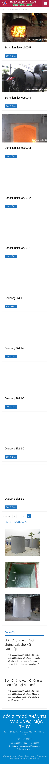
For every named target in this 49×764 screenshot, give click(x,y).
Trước (6, 516)
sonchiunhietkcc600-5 (18, 47)
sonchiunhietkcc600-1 (18, 248)
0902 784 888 (21, 743)
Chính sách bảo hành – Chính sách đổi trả (29, 757)
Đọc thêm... (11, 56)
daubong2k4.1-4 (14, 348)
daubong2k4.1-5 (14, 298)
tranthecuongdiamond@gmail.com (27, 746)
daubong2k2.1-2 (14, 448)
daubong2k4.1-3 (14, 398)
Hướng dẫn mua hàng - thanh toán (18, 756)
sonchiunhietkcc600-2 (18, 198)
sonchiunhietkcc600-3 (18, 147)
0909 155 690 (34, 743)
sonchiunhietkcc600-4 (18, 97)
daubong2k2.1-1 (14, 498)
